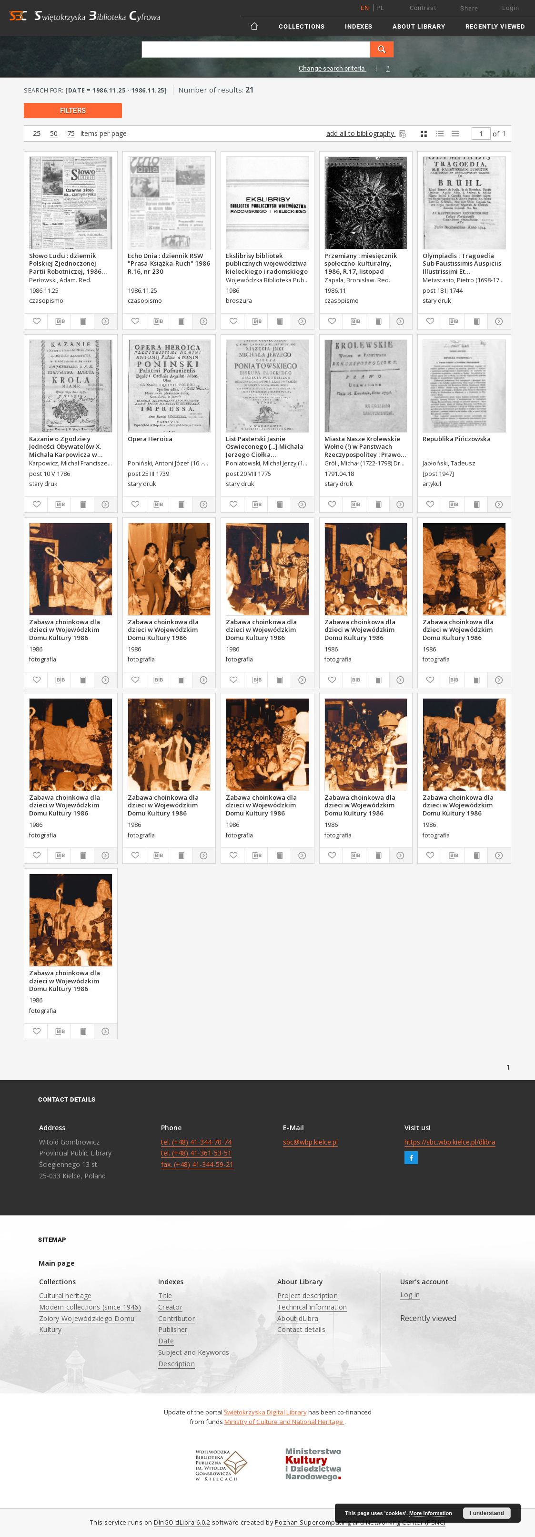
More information (430, 1513)
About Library (419, 26)
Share (469, 8)
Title (165, 1295)
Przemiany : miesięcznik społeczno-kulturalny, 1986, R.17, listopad (360, 263)
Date (166, 1340)
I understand (487, 1513)
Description (176, 1363)
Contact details (301, 1329)
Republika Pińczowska (457, 438)
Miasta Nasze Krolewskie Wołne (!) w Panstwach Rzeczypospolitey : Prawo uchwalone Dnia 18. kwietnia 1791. (362, 446)
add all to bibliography (367, 133)
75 (71, 133)
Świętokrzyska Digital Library (265, 1412)
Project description (307, 1295)
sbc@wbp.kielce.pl (310, 1141)
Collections (302, 26)
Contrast (423, 7)
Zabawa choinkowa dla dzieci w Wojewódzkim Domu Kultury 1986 (64, 629)
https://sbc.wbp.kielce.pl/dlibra (449, 1141)
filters (73, 110)
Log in (410, 1294)
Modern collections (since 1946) (90, 1306)
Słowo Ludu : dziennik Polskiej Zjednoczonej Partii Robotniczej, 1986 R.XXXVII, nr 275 (65, 263)
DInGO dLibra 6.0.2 (182, 1522)
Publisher (172, 1329)
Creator (170, 1306)
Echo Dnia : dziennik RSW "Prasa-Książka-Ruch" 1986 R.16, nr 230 (169, 263)
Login (510, 7)
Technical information (312, 1306)
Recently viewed (495, 26)
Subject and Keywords (193, 1352)
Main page (57, 1263)
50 (54, 133)
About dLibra (297, 1318)
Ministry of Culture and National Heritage (284, 1421)
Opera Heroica (150, 438)
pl (380, 7)
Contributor (176, 1318)
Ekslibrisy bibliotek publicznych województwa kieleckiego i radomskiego (267, 263)
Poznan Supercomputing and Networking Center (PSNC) (360, 1522)
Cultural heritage (65, 1295)
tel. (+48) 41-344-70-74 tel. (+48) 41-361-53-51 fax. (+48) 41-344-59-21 (197, 1153)
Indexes (359, 26)
